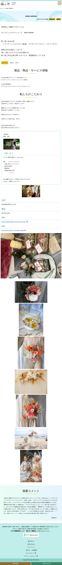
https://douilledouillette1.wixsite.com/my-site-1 (14, 221)
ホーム (2, 8)
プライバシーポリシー (31, 556)
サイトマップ (31, 547)
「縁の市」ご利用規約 (31, 550)
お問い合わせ (46, 563)
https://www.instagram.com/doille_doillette (13, 230)
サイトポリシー (31, 553)
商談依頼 (15, 563)
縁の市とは (31, 541)
